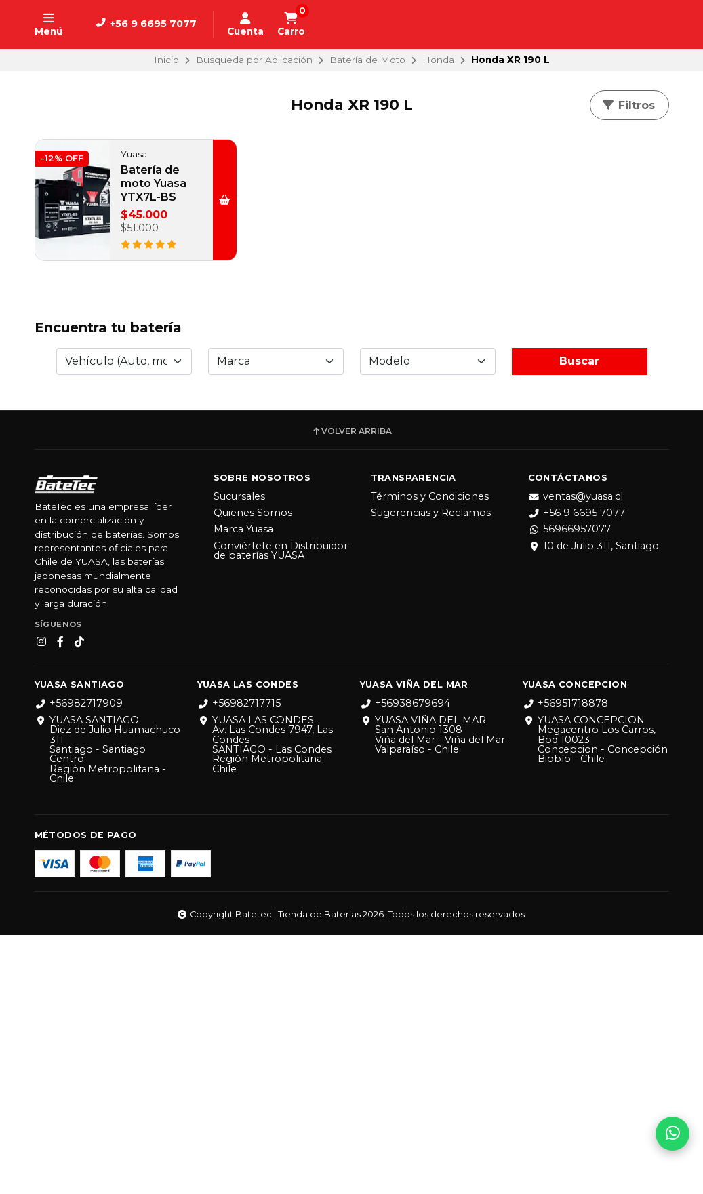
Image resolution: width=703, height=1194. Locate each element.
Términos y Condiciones (430, 755)
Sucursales (239, 755)
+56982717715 (239, 962)
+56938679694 (405, 962)
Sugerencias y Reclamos (431, 771)
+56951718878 (565, 962)
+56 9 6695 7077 (576, 771)
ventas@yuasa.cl (575, 755)
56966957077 (569, 788)
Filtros (628, 105)
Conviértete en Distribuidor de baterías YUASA (281, 810)
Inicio (166, 59)
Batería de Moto (367, 59)
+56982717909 (79, 962)
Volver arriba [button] (351, 690)
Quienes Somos (253, 771)
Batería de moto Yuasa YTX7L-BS (153, 183)
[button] (222, 200)
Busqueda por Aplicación (254, 59)
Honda (438, 59)
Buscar (579, 620)
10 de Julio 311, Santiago (593, 805)
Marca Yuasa (243, 788)
